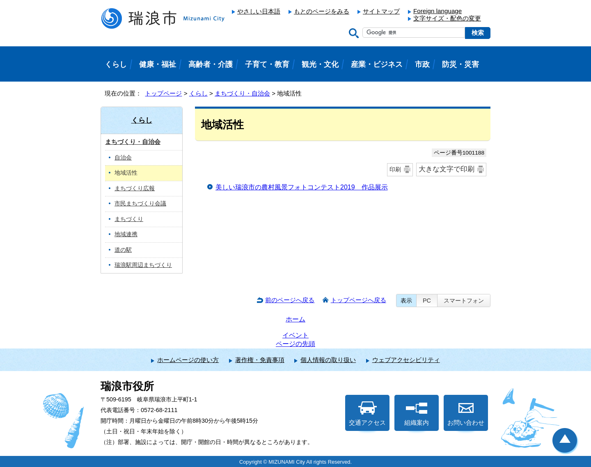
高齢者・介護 (210, 64)
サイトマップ (381, 11)
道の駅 (123, 250)
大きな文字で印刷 (446, 169)
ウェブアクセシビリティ (406, 359)
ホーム (295, 319)
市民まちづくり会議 (140, 203)
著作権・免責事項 (259, 359)
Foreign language (437, 10)
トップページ (163, 93)
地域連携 (126, 234)
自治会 (123, 158)
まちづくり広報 (135, 188)
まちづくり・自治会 (242, 93)
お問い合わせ (465, 413)
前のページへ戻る (289, 299)
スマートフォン (464, 300)
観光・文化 (320, 64)
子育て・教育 (267, 64)
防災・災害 (460, 64)
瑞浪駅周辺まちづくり (143, 265)
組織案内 (416, 413)
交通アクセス (367, 413)
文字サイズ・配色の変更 (447, 18)
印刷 (395, 169)
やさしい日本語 (258, 11)
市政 (422, 64)
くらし (198, 93)
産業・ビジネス (377, 64)
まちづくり (129, 219)
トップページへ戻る (358, 299)
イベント (295, 335)
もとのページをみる (321, 11)
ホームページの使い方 (188, 359)
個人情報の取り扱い (328, 359)
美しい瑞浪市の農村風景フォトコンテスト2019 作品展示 (301, 187)
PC (427, 300)
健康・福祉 (157, 64)
